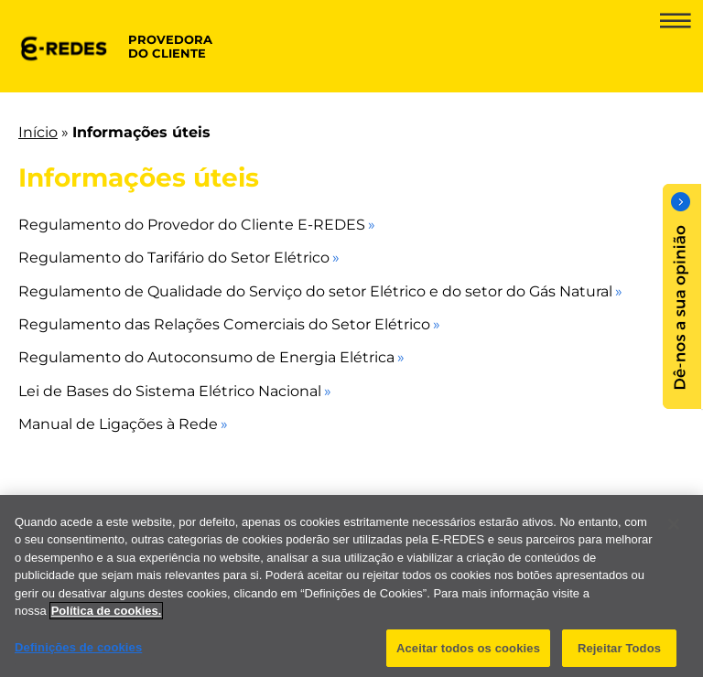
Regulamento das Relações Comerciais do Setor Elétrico (224, 324)
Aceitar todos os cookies (468, 654)
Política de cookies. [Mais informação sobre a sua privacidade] (106, 616)
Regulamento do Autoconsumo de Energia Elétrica (206, 357)
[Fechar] (674, 530)
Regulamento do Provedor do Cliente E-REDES (191, 224)
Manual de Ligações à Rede (118, 424)
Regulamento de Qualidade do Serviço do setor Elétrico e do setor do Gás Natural (315, 291)
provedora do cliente (170, 46)
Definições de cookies (78, 653)
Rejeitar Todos (619, 654)
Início (38, 132)
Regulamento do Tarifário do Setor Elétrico (174, 257)
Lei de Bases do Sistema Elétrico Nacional (169, 391)
